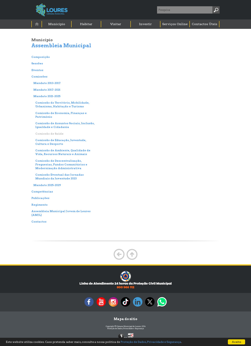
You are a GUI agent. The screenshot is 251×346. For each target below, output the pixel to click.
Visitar (115, 24)
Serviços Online (175, 24)
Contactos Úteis (204, 24)
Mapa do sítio (125, 319)
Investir (145, 24)
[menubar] (125, 24)
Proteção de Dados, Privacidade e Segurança (125, 328)
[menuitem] (37, 24)
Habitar (86, 24)
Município (56, 24)
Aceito (236, 341)
